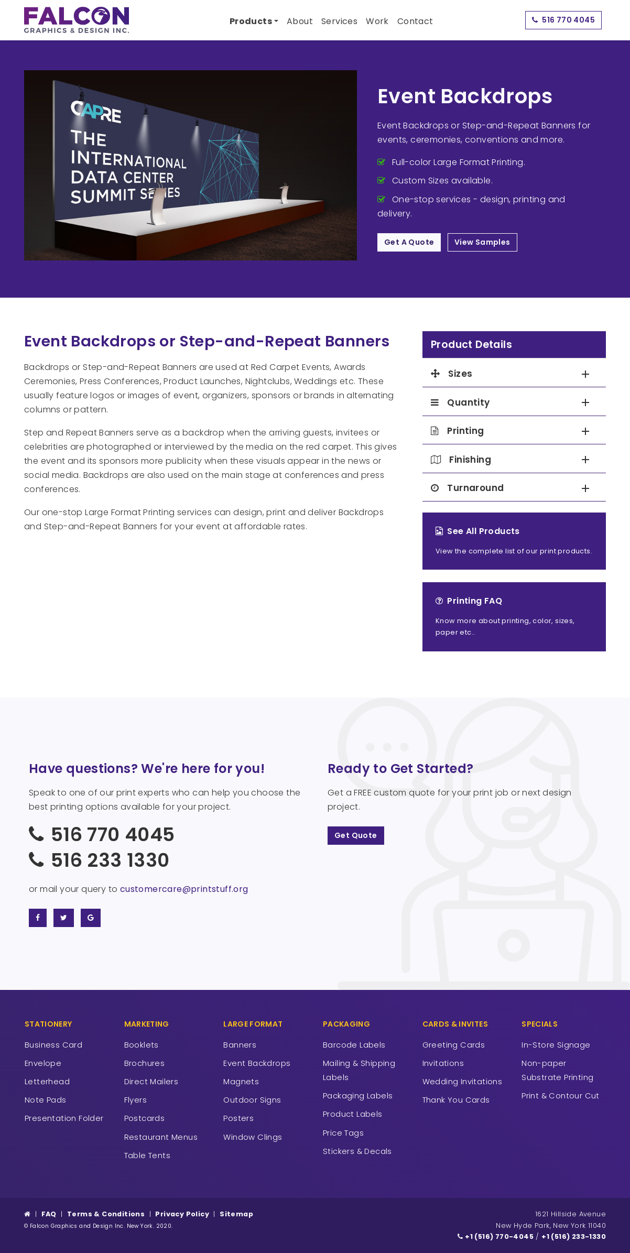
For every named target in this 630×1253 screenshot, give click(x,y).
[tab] (514, 374)
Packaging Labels (358, 1095)
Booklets (141, 1044)
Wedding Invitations (462, 1081)
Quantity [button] (460, 403)
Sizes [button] (451, 374)
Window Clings (252, 1136)
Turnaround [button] (467, 488)
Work (377, 21)
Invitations (443, 1063)
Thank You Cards (456, 1099)
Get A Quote (409, 242)
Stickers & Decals (357, 1151)
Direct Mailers (151, 1081)
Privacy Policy (182, 1214)
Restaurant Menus (161, 1136)
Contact (415, 21)
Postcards (144, 1118)
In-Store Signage (556, 1044)
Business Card (53, 1044)
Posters (238, 1118)
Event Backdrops (256, 1063)
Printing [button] (457, 431)
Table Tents (147, 1155)
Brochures (144, 1063)
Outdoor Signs (252, 1099)
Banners (239, 1044)
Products (251, 21)
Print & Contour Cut (561, 1095)
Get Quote (355, 835)
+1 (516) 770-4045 (496, 1236)
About (300, 21)
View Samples (482, 242)
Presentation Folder (64, 1118)
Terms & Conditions (106, 1214)
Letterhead (47, 1081)
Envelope (43, 1063)
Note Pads (46, 1099)
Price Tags (343, 1132)
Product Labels (353, 1113)
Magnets (241, 1081)
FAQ (49, 1214)
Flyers (135, 1099)
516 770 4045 (563, 20)
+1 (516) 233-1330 (573, 1236)
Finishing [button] (461, 460)
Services (339, 21)
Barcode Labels (354, 1044)
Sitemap (236, 1214)
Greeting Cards (453, 1044)
